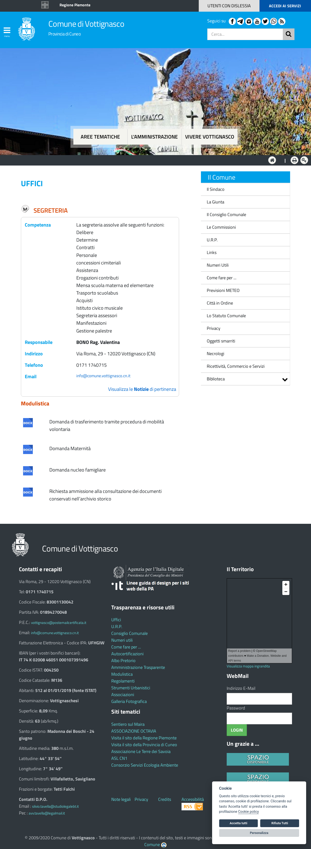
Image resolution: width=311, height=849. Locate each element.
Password (236, 708)
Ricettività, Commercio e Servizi (236, 366)
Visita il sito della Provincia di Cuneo (144, 744)
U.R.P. (212, 239)
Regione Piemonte (75, 5)
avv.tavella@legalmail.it (47, 813)
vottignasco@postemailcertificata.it (58, 622)
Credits (164, 799)
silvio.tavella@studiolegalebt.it (55, 806)
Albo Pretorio (123, 660)
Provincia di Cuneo (64, 33)
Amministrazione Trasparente (138, 667)
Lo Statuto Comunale (226, 315)
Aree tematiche (100, 136)
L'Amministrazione (152, 160)
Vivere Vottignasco (209, 136)
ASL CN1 (119, 758)
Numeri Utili (218, 265)
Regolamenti (123, 681)
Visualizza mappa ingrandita (248, 666)
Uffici (116, 619)
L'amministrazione (154, 136)
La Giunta (215, 202)
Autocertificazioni (127, 653)
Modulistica (122, 674)
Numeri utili (122, 640)
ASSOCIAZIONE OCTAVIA (133, 731)
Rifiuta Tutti (279, 823)
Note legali (121, 799)
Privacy (213, 328)
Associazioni (122, 694)
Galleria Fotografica (129, 701)
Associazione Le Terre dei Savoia (141, 751)
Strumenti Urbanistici (130, 687)
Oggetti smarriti (221, 341)
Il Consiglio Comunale (226, 214)
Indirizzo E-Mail (241, 688)
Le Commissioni (221, 227)
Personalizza (259, 833)
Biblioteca (216, 379)
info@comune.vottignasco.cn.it (103, 376)
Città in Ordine (220, 303)
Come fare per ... (221, 277)
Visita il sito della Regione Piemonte (144, 738)
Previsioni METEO (223, 290)
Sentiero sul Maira (128, 724)
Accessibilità (192, 799)
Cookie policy (248, 812)
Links (211, 252)
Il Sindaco (216, 189)
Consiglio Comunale (129, 633)
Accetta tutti (238, 823)
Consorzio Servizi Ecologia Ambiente (144, 765)
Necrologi (215, 353)
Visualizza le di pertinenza (142, 389)
